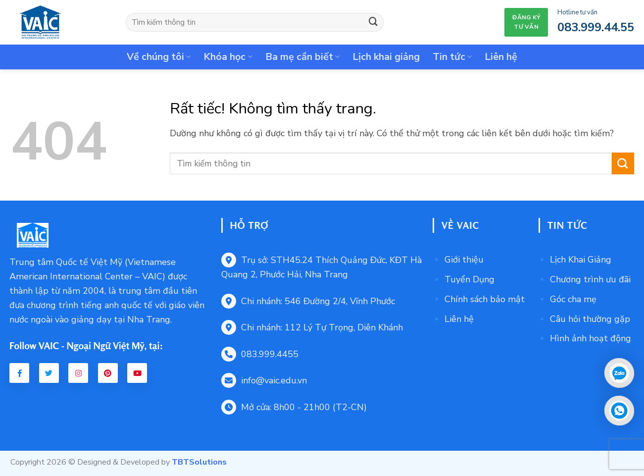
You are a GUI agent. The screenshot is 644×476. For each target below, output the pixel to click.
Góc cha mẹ (573, 299)
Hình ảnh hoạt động (590, 338)
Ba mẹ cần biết (302, 56)
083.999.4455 (259, 354)
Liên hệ (501, 56)
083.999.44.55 (595, 27)
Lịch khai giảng (386, 56)
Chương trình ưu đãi (590, 279)
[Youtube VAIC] (137, 373)
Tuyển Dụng (470, 279)
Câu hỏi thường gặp (590, 319)
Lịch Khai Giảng (580, 259)
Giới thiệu (464, 259)
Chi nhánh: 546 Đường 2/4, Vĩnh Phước (308, 301)
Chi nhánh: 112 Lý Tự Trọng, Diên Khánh (312, 327)
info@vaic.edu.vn (264, 380)
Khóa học (227, 56)
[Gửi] (373, 22)
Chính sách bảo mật (485, 299)
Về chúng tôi (159, 56)
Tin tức (452, 56)
